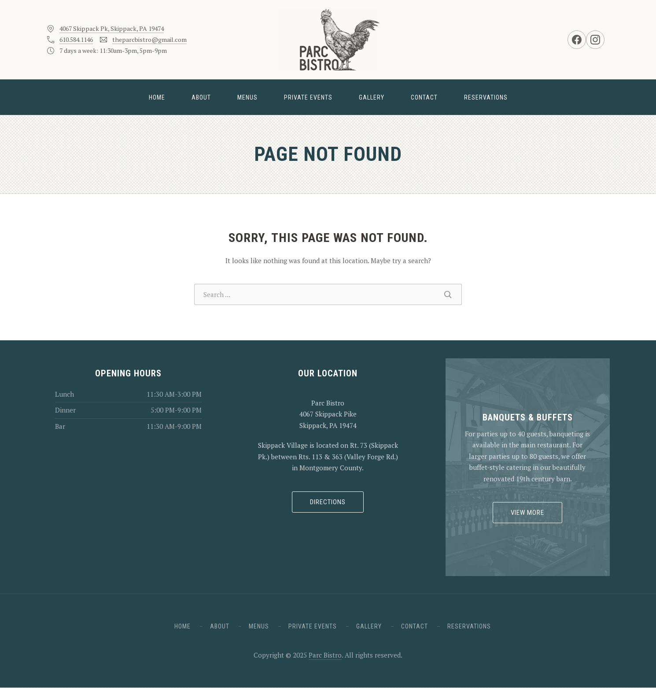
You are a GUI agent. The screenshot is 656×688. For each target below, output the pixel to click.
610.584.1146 (76, 39)
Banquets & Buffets (528, 417)
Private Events (308, 97)
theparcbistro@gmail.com (149, 39)
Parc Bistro (325, 655)
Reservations (486, 97)
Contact (424, 97)
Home (157, 97)
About (201, 97)
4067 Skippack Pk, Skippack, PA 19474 (111, 28)
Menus (247, 97)
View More (527, 513)
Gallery (371, 97)
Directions (328, 502)
